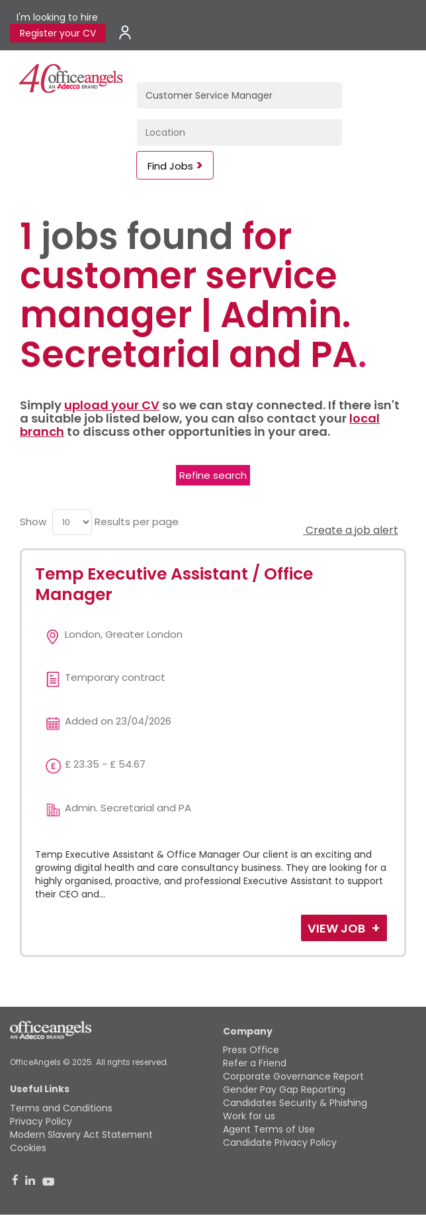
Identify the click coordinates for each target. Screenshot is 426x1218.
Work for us (249, 1116)
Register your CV (58, 33)
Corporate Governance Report (293, 1076)
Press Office (251, 1049)
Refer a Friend (254, 1063)
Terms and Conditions (61, 1108)
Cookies (28, 1147)
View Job (338, 928)
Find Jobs (170, 166)
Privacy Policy (41, 1121)
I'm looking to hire (57, 17)
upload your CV (111, 405)
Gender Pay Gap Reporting (284, 1089)
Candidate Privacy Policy (280, 1142)
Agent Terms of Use (269, 1129)
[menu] (72, 522)
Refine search (213, 475)
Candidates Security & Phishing (295, 1102)
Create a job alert (350, 530)
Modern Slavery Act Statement (81, 1134)
